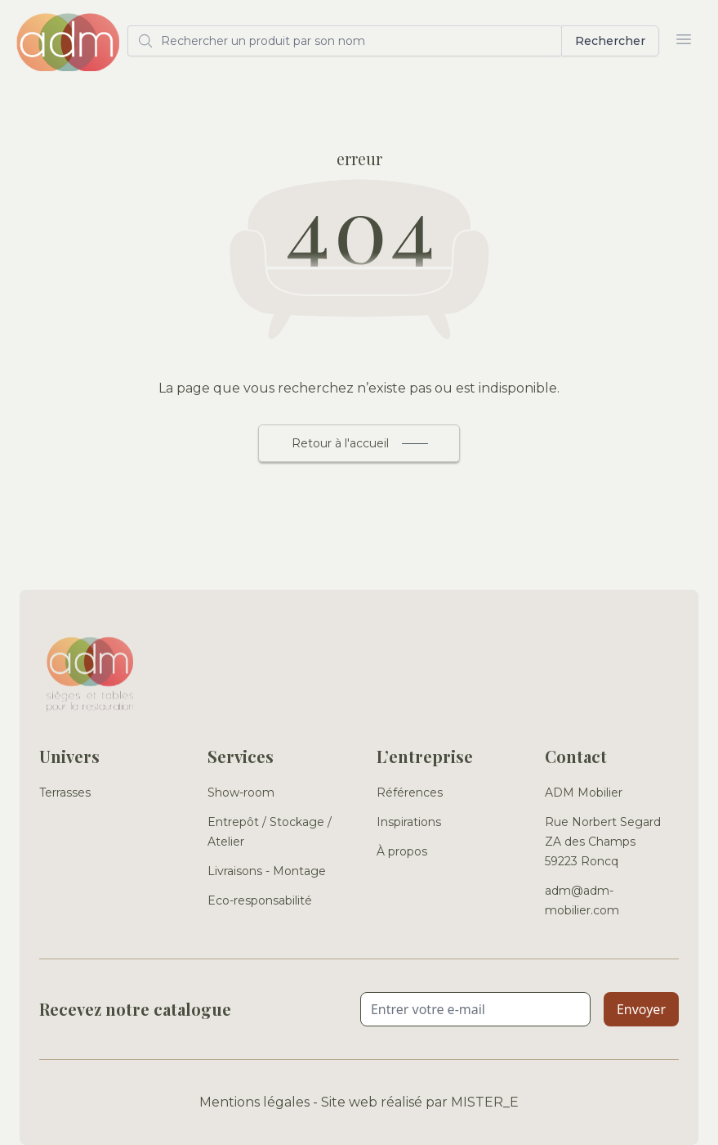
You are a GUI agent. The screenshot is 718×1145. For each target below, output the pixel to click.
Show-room (240, 792)
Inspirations (409, 822)
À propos (402, 851)
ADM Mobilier (583, 792)
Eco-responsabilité (259, 900)
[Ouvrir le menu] (684, 39)
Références (410, 792)
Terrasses (65, 792)
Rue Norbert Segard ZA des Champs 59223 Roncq (603, 842)
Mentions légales (254, 1102)
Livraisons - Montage (266, 871)
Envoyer (641, 1009)
